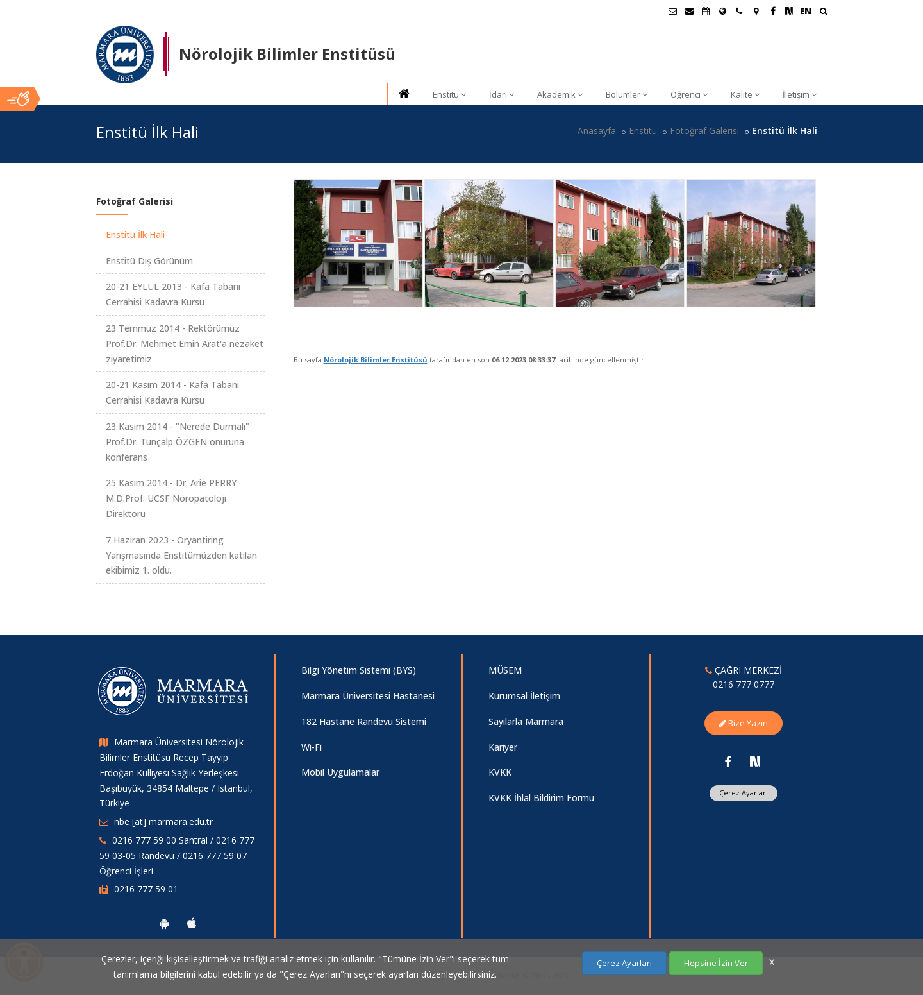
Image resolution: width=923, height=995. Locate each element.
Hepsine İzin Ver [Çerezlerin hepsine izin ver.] (716, 963)
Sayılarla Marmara (525, 721)
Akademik (560, 94)
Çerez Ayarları (743, 792)
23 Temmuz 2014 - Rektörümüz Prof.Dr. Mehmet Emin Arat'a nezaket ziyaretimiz (184, 343)
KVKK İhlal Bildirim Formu (541, 798)
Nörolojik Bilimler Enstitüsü (376, 359)
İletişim (800, 94)
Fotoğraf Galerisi (704, 130)
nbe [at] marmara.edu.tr (163, 821)
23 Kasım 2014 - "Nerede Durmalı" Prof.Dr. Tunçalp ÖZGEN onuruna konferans (177, 441)
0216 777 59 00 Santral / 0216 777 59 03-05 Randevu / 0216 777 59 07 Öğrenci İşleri (176, 855)
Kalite (745, 94)
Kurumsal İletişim (524, 696)
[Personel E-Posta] (689, 11)
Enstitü (449, 94)
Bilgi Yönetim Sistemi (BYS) (358, 670)
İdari (501, 94)
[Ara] (823, 12)
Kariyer (502, 747)
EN (805, 11)
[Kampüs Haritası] (755, 11)
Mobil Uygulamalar (340, 772)
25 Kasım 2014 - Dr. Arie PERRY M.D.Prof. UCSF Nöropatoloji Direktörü (171, 498)
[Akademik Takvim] (705, 11)
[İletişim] (739, 11)
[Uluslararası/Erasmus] (722, 11)
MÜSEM (505, 670)
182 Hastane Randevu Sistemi (363, 721)
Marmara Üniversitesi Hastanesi (368, 696)
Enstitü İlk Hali (135, 234)
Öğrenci (689, 94)
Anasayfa (597, 130)
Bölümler (626, 94)
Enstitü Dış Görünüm (149, 261)
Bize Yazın (743, 723)
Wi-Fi (311, 747)
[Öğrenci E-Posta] (672, 11)
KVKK (499, 772)
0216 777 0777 (743, 684)
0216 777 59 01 (146, 889)
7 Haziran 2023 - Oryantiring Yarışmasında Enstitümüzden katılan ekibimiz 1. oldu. (181, 555)
